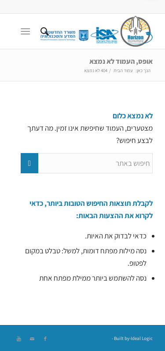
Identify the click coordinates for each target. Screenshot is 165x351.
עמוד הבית (123, 70)
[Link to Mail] (32, 338)
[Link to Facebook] (45, 338)
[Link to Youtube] (19, 338)
